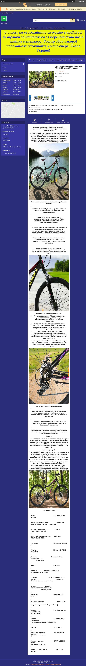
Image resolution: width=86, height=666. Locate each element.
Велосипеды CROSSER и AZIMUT (44, 60)
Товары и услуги (32, 28)
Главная (23, 28)
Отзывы (5, 70)
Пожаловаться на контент (37, 664)
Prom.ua (51, 661)
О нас (43, 28)
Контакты (49, 28)
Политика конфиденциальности (53, 664)
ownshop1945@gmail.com (11, 126)
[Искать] (72, 20)
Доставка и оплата (59, 28)
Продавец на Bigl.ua (43, 662)
